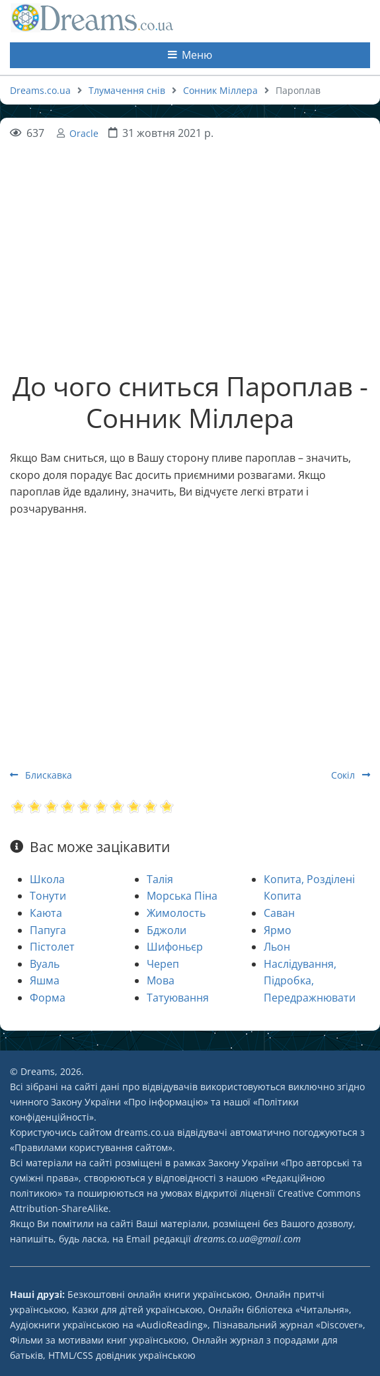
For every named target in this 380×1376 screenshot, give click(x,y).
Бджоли (166, 930)
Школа (47, 879)
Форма (47, 997)
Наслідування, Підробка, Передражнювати (310, 981)
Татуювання (178, 997)
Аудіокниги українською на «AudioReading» (109, 1324)
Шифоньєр (175, 946)
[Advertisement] (190, 234)
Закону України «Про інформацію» (129, 1102)
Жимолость (176, 913)
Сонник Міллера (220, 90)
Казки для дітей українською (137, 1309)
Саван (279, 913)
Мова (160, 980)
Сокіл (350, 775)
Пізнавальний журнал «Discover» (288, 1324)
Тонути (48, 895)
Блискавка (41, 775)
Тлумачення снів (127, 90)
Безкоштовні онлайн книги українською (158, 1294)
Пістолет (52, 946)
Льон (277, 946)
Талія (160, 879)
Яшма (44, 980)
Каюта (46, 913)
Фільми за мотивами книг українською (98, 1340)
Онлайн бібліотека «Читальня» (278, 1309)
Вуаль (44, 964)
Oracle (83, 133)
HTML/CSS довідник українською (122, 1355)
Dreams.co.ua (40, 90)
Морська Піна (182, 895)
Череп (163, 964)
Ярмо (277, 930)
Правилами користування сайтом (91, 1147)
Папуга (48, 930)
